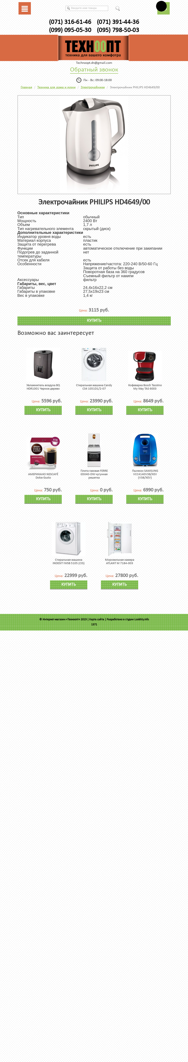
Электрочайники (93, 87)
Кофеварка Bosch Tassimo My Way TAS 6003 (145, 387)
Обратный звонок (94, 70)
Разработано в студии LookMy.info (128, 619)
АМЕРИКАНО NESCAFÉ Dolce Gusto (43, 476)
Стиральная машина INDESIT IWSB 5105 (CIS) (69, 561)
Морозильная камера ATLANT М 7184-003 (119, 561)
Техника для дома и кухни (56, 87)
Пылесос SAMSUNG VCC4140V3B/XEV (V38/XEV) (145, 474)
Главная (26, 87)
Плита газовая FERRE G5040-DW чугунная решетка (94, 474)
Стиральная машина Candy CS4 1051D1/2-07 (94, 387)
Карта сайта (96, 619)
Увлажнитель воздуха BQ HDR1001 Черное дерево (43, 387)
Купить (94, 321)
